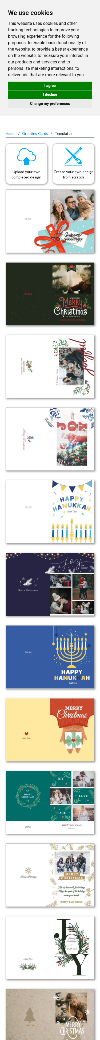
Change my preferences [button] (50, 103)
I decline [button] (50, 94)
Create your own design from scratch (74, 174)
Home (10, 133)
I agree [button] (50, 85)
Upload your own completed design (26, 174)
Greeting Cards (35, 133)
